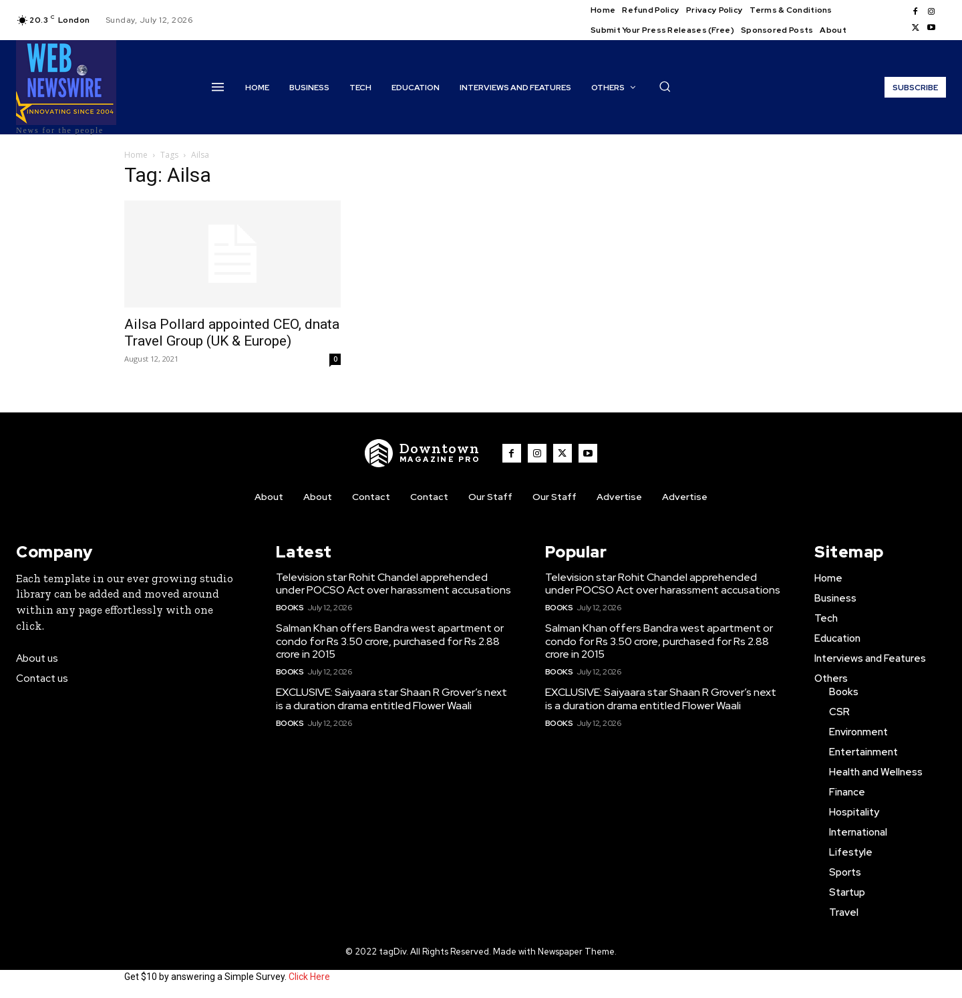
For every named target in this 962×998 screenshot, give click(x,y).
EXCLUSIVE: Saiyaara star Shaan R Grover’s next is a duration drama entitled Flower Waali (391, 698)
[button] (665, 86)
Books (290, 607)
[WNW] (423, 453)
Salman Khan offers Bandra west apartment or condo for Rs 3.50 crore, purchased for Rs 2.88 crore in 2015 (390, 640)
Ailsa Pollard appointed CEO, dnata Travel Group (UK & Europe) (231, 332)
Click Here (309, 976)
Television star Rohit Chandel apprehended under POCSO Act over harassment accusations (393, 583)
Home (136, 154)
